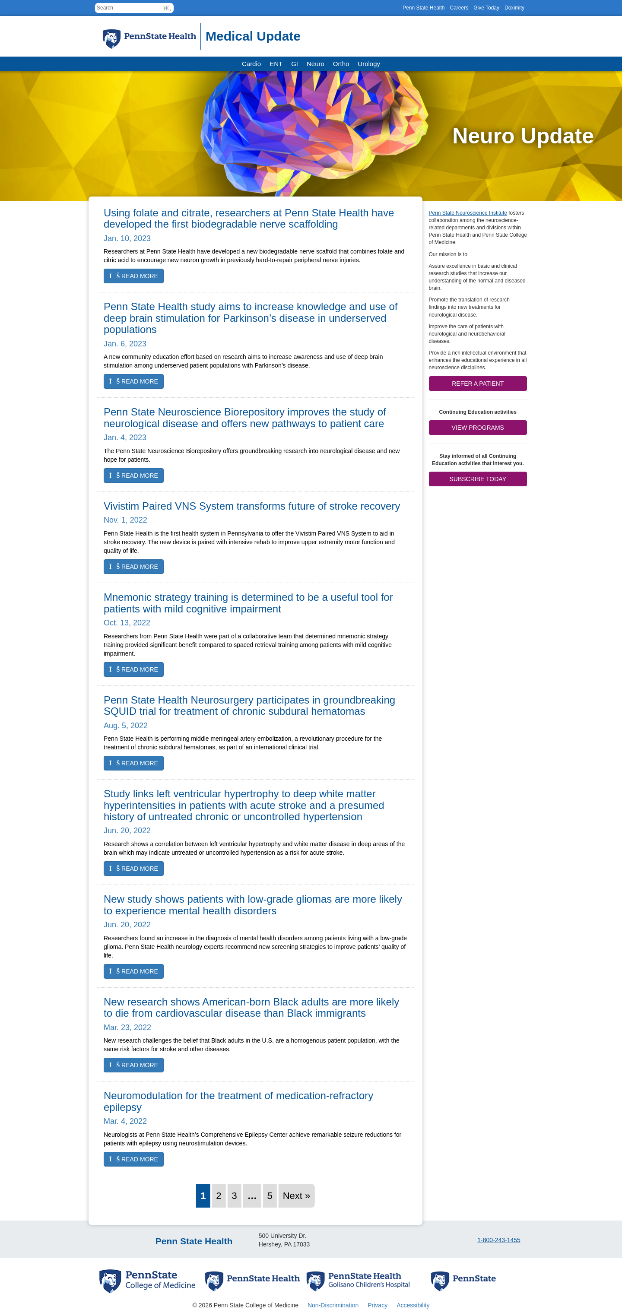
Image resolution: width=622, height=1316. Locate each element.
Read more (133, 276)
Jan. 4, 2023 (125, 437)
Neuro (315, 63)
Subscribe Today (478, 479)
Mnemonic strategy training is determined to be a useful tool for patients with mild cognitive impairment (248, 602)
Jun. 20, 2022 (127, 830)
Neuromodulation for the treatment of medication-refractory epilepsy (238, 1101)
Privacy (377, 1305)
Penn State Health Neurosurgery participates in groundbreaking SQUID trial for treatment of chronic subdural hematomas (249, 705)
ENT (276, 63)
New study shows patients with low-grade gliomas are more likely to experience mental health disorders (253, 904)
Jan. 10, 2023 (127, 238)
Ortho (341, 63)
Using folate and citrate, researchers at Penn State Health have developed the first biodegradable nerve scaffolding (249, 218)
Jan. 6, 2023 (125, 343)
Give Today (486, 8)
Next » (297, 1195)
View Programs (478, 427)
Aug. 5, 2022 (126, 725)
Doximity (514, 8)
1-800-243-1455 (498, 1240)
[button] (167, 8)
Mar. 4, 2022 (125, 1121)
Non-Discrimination (333, 1305)
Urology (369, 63)
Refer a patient (478, 383)
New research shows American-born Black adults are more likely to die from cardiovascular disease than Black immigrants (251, 1007)
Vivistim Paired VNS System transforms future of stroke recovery (252, 506)
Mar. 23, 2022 (127, 1027)
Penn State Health (423, 8)
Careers (459, 8)
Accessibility (413, 1305)
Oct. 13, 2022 (127, 622)
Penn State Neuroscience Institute (468, 213)
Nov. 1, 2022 (125, 520)
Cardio (251, 63)
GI (294, 63)
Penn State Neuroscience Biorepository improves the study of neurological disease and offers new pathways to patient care (245, 417)
